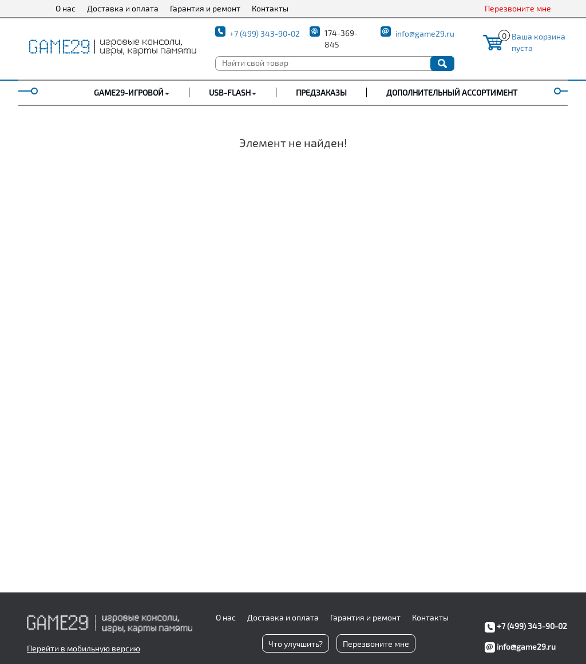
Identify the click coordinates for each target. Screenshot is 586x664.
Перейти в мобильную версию (83, 648)
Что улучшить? (295, 644)
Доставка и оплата (123, 8)
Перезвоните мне (518, 8)
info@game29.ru (424, 33)
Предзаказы (321, 92)
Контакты (270, 8)
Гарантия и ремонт (205, 8)
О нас (66, 8)
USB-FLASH (230, 92)
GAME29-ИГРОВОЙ (129, 92)
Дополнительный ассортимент (451, 92)
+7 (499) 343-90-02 (264, 33)
